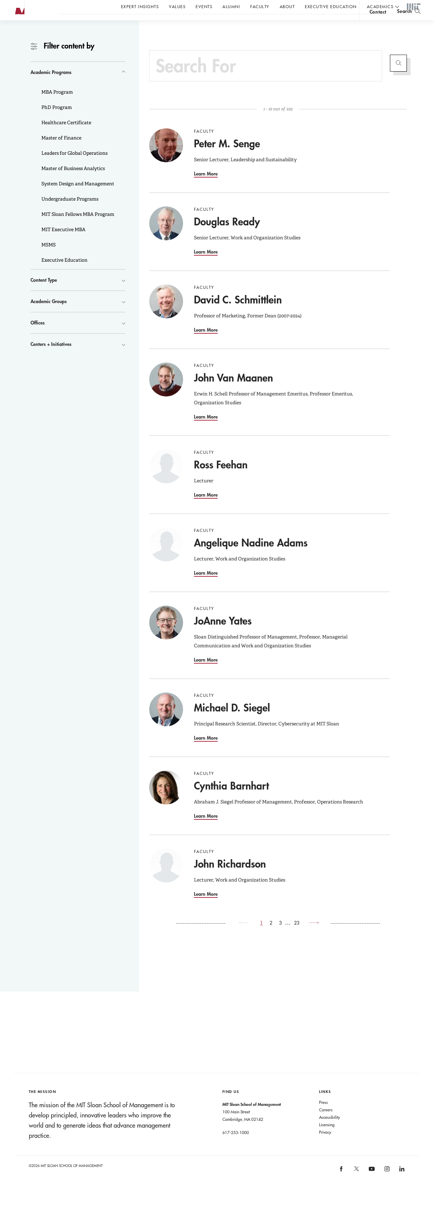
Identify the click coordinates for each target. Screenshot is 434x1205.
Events (204, 6)
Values (177, 6)
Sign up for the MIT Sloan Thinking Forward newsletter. (229, 24)
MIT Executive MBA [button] (62, 243)
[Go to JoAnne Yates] (166, 636)
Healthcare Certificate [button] (65, 136)
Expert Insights (140, 6)
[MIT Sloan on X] (356, 1185)
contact (378, 25)
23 (296, 936)
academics (380, 6)
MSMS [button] (48, 258)
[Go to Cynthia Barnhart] (166, 801)
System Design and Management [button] (77, 197)
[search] (408, 24)
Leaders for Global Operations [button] (73, 166)
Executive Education (331, 6)
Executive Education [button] (63, 273)
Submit (398, 76)
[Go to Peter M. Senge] (166, 159)
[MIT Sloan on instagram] (386, 1184)
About (287, 6)
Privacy (325, 1145)
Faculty (260, 6)
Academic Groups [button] (49, 315)
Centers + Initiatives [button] (51, 357)
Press (323, 1115)
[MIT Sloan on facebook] (342, 1184)
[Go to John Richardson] (166, 879)
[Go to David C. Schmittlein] (166, 315)
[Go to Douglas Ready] (166, 237)
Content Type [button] (44, 293)
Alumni (231, 6)
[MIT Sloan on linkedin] (401, 1184)
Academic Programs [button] (51, 85)
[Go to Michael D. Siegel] (166, 723)
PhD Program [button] (56, 121)
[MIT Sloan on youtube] (371, 1186)
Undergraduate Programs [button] (69, 212)
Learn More (206, 187)
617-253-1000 (235, 1146)
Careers (326, 1123)
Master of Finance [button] (60, 151)
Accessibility (329, 1130)
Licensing (327, 1138)
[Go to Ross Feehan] (166, 480)
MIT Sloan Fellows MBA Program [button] (77, 227)
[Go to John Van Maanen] (166, 393)
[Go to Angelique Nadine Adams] (166, 558)
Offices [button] (38, 336)
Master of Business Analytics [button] (72, 182)
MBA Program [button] (56, 105)
